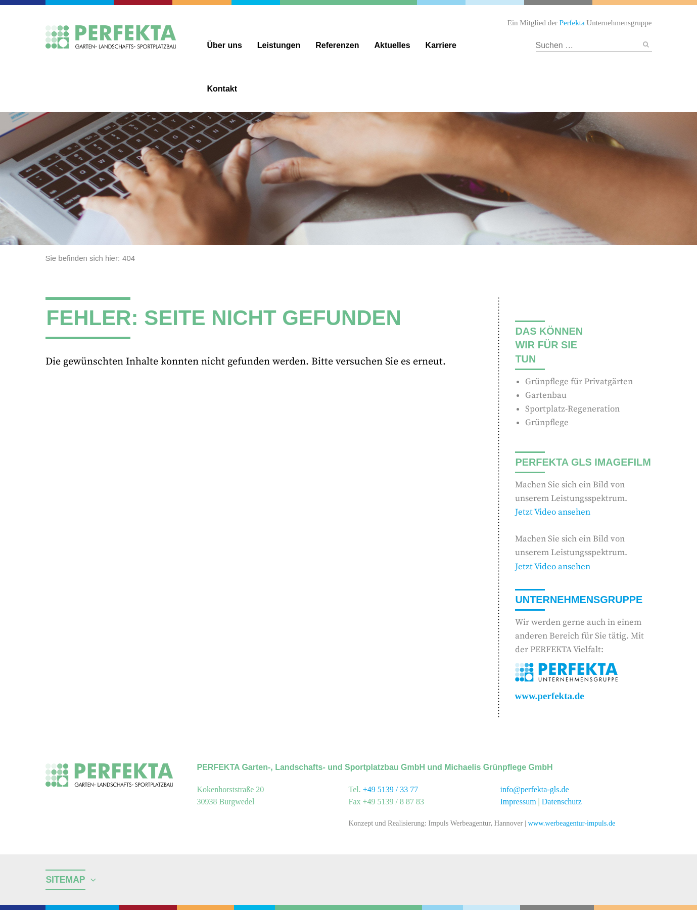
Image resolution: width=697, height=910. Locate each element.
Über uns (224, 45)
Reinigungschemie (442, 2)
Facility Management (205, 2)
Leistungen (278, 45)
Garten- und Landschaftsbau (348, 2)
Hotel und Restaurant (557, 2)
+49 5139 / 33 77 (390, 789)
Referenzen (337, 45)
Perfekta (81, 2)
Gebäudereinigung (255, 2)
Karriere (441, 45)
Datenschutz (562, 801)
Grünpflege (547, 422)
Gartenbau (546, 395)
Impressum (518, 801)
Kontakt (222, 88)
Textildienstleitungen (492, 2)
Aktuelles (392, 45)
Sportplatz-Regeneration (572, 409)
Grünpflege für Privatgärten (579, 381)
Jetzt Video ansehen (552, 512)
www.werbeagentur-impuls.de (571, 823)
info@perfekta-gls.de (534, 789)
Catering (147, 2)
